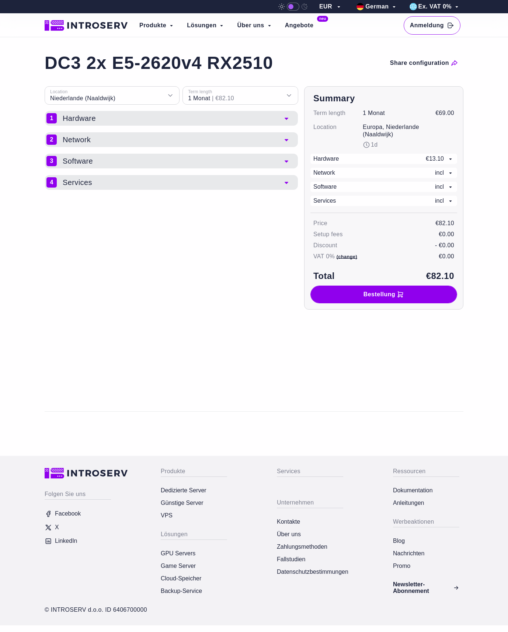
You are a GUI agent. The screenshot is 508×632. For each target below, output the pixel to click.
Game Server (178, 566)
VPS (167, 515)
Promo (401, 566)
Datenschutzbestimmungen (310, 572)
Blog (399, 541)
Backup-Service (181, 591)
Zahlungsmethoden (302, 547)
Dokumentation (413, 490)
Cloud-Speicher (181, 578)
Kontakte (288, 521)
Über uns (289, 534)
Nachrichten (408, 553)
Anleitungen (408, 503)
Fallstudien (291, 559)
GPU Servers (178, 553)
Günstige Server (182, 503)
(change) (347, 256)
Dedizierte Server (183, 490)
